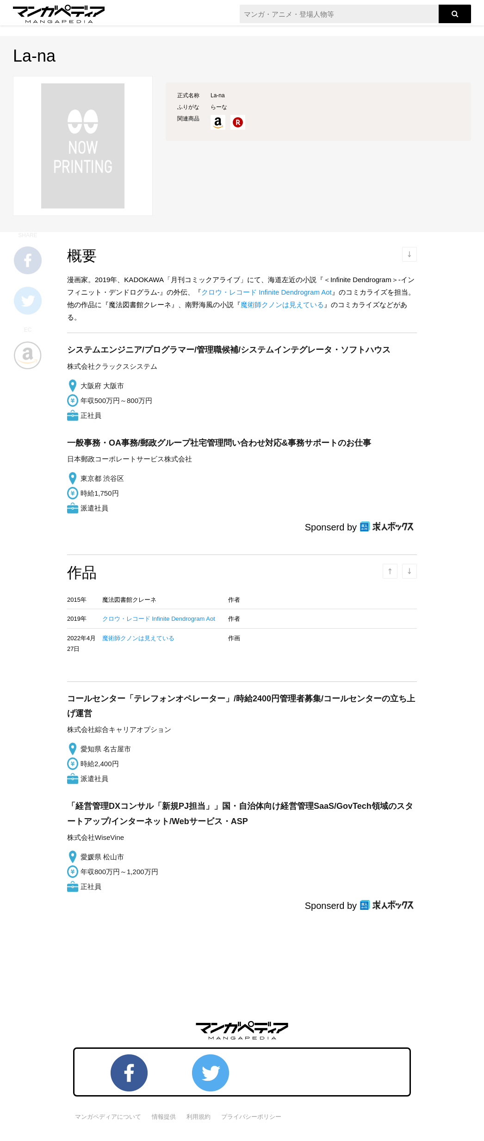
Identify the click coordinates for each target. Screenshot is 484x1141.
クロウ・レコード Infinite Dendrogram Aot (266, 292)
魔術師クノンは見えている (282, 305)
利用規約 (198, 1116)
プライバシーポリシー (251, 1116)
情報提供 (164, 1116)
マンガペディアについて (108, 1116)
